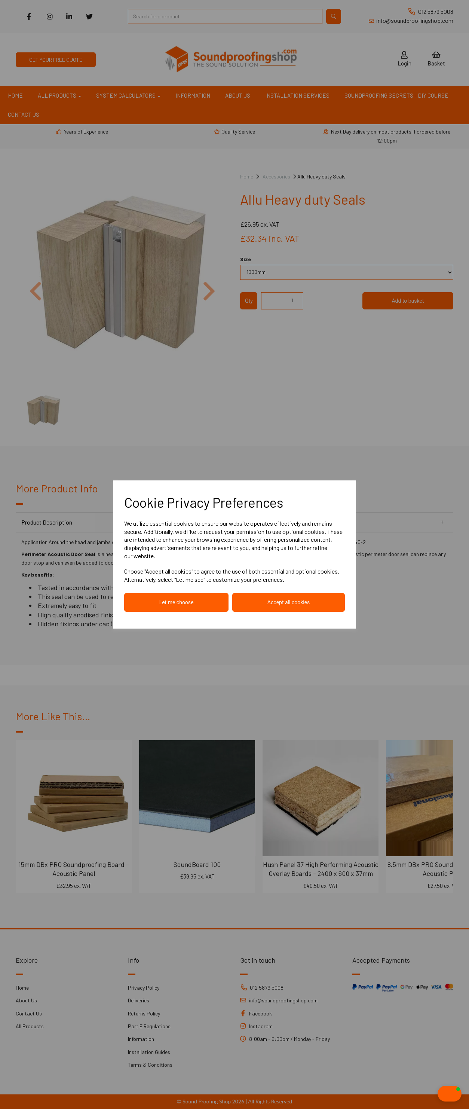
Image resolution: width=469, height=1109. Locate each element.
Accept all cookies (288, 602)
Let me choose (176, 602)
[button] (435, 1094)
